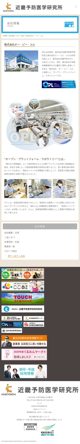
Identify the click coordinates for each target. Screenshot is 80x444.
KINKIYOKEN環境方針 (39, 406)
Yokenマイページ (39, 409)
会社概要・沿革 (11, 232)
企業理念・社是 (11, 242)
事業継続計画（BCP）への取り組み (39, 412)
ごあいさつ (9, 237)
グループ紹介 (10, 251)
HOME (5, 36)
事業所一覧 (9, 246)
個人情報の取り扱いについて (39, 416)
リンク (39, 403)
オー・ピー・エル (16, 255)
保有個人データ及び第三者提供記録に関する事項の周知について (39, 419)
